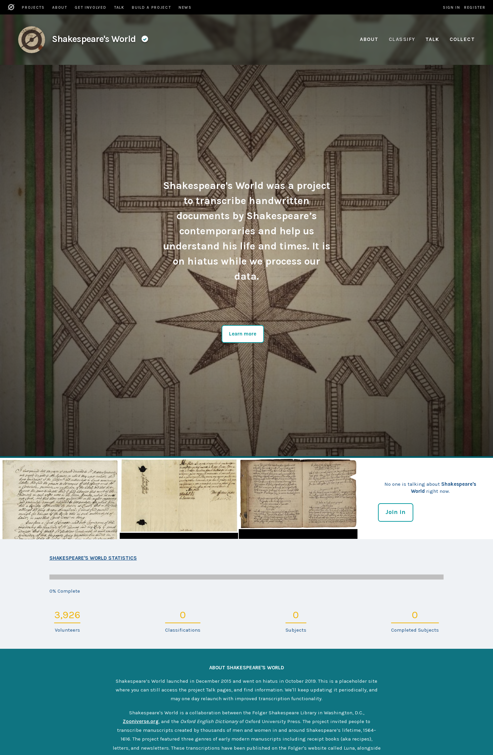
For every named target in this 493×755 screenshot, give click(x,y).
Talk (432, 39)
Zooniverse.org (141, 721)
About (369, 39)
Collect (462, 39)
